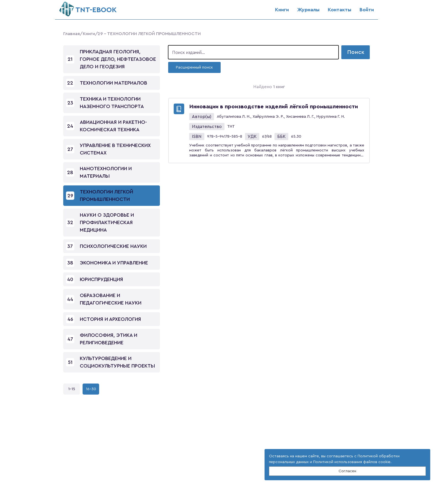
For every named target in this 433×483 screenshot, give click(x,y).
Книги (282, 9)
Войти (367, 9)
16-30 (91, 389)
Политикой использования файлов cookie (351, 462)
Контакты (339, 9)
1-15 (71, 389)
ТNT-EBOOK (88, 7)
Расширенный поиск (194, 67)
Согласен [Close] (347, 471)
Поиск (355, 52)
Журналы (308, 9)
